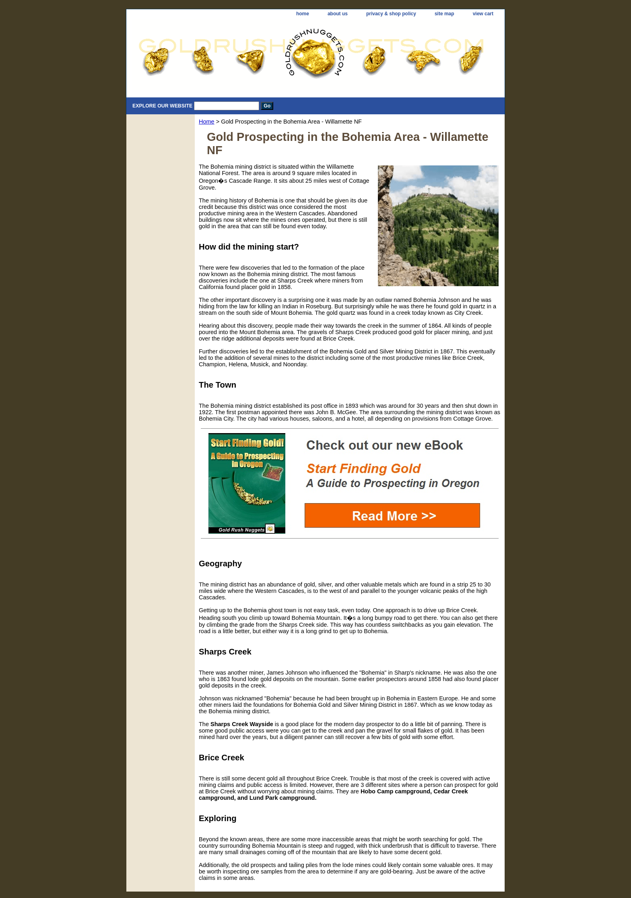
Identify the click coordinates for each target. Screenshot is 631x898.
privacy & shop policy (391, 14)
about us (338, 14)
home (302, 14)
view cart (483, 14)
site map (444, 14)
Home (206, 121)
